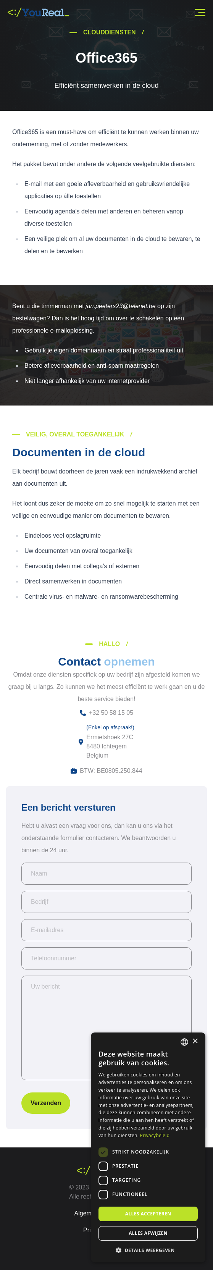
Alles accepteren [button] (148, 1213)
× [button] (195, 1041)
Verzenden (46, 1103)
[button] (148, 1250)
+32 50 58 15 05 (111, 712)
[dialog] (148, 1147)
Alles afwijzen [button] (148, 1233)
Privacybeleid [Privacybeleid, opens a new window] (155, 1135)
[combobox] (184, 1042)
